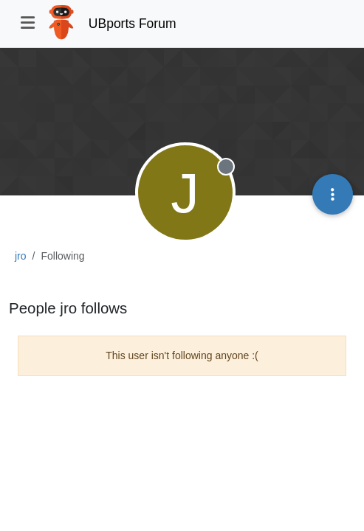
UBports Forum (132, 23)
